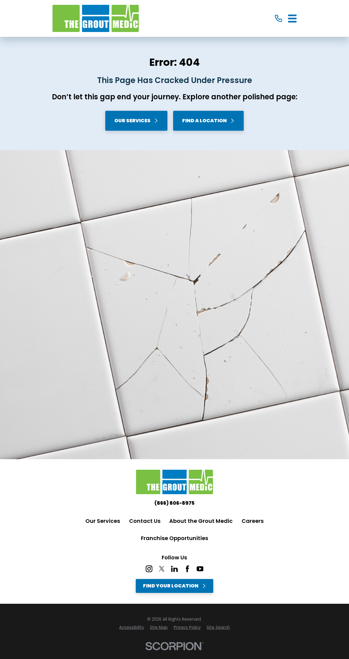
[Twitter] (161, 568)
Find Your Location (174, 585)
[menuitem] (131, 628)
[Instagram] (149, 568)
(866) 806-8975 (174, 503)
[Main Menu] (292, 18)
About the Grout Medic (201, 521)
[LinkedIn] (174, 568)
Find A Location (208, 120)
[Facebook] (187, 568)
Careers (253, 521)
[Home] (95, 18)
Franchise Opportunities (174, 538)
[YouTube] (200, 568)
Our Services (136, 120)
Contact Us (144, 521)
